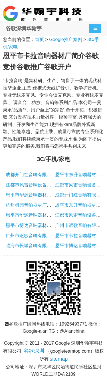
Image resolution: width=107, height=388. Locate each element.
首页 (39, 39)
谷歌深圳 (34, 351)
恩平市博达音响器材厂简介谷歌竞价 (42, 225)
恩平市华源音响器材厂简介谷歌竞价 (42, 194)
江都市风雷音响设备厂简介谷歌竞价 (42, 184)
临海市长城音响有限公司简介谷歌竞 (42, 245)
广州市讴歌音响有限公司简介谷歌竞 (42, 235)
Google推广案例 (65, 39)
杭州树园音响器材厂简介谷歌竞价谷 (42, 205)
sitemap (59, 359)
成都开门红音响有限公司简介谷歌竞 (42, 174)
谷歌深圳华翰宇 (24, 28)
